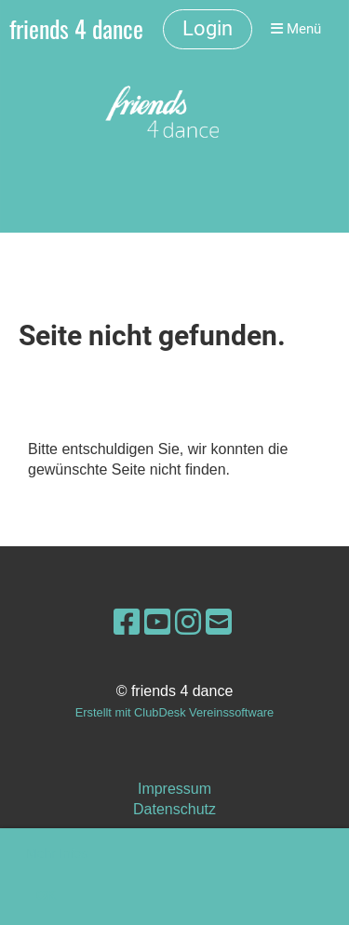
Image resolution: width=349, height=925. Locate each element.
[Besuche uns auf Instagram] (188, 622)
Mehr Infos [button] (56, 853)
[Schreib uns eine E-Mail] (219, 622)
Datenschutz (174, 809)
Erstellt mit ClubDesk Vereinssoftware (174, 712)
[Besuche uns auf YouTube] (157, 622)
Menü (296, 28)
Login (207, 28)
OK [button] (46, 895)
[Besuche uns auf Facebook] (127, 622)
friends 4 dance (76, 29)
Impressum (174, 789)
